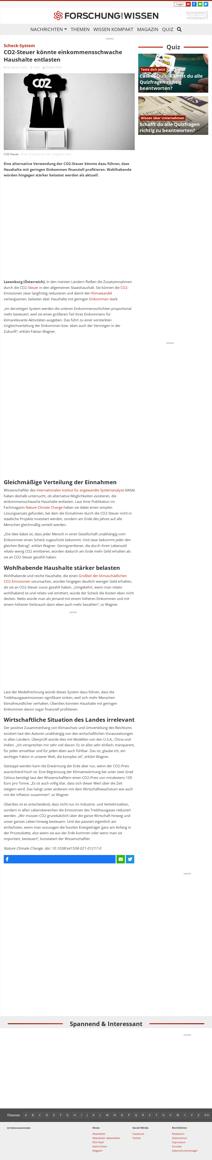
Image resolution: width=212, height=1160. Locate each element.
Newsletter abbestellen (106, 1138)
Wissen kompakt (113, 29)
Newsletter (99, 1133)
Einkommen (99, 299)
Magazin (147, 29)
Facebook (138, 1133)
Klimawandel (101, 293)
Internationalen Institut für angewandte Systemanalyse (80, 490)
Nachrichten (46, 29)
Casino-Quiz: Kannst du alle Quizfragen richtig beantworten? (171, 82)
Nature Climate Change (44, 507)
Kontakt (177, 1146)
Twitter (136, 1138)
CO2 (123, 287)
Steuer (33, 287)
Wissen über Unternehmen (162, 118)
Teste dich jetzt (153, 69)
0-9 (207, 1115)
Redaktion (178, 1133)
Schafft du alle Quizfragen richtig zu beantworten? (170, 127)
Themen (80, 29)
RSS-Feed (98, 1142)
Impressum (179, 1142)
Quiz (167, 29)
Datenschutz (179, 1138)
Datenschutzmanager (185, 1150)
